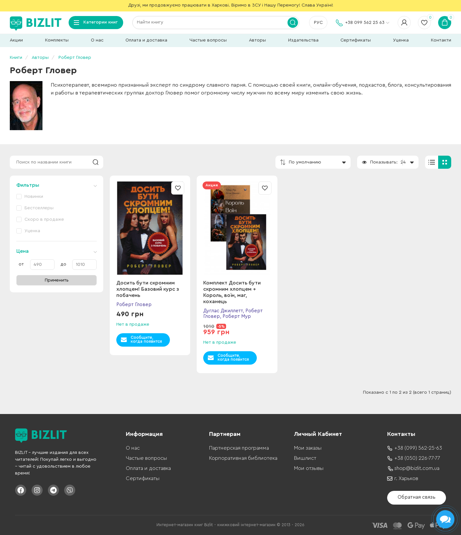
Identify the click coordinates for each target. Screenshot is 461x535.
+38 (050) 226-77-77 (417, 458)
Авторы (257, 40)
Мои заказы (307, 448)
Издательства (303, 40)
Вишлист (305, 458)
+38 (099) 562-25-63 (418, 448)
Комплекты (57, 40)
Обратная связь (417, 497)
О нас (97, 40)
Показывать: (384, 162)
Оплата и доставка (146, 40)
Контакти (441, 40)
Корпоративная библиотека (243, 458)
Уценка (401, 40)
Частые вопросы (208, 40)
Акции (16, 40)
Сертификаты (355, 40)
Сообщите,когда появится (146, 339)
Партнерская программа (239, 448)
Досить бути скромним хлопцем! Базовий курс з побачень (147, 289)
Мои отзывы (308, 468)
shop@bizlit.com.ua (416, 468)
